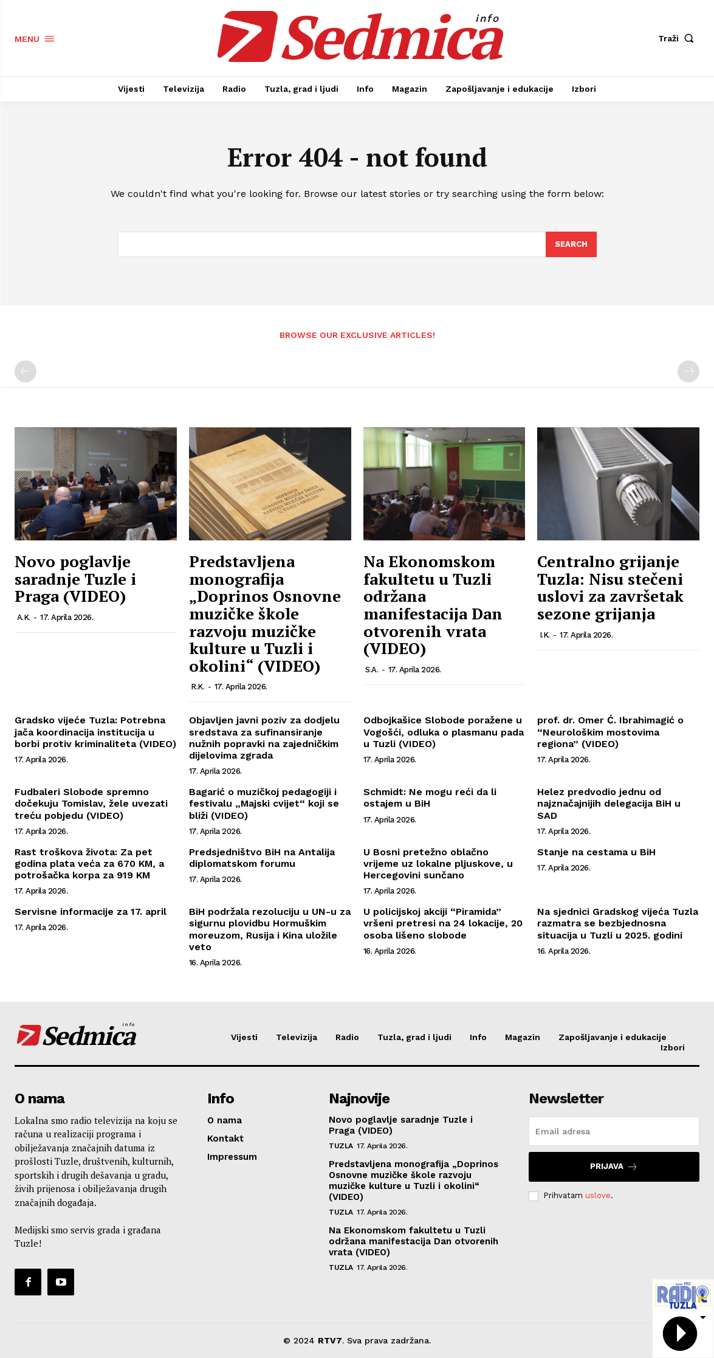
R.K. (197, 686)
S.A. (371, 669)
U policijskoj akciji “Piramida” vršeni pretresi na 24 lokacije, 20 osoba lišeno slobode (443, 923)
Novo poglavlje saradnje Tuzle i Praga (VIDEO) (75, 578)
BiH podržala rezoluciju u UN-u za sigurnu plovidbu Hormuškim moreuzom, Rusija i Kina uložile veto (270, 929)
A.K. (23, 617)
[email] (614, 1131)
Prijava (614, 1167)
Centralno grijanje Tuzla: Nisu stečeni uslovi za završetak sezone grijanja (610, 587)
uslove (598, 1195)
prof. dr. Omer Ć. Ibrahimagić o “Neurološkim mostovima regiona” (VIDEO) (610, 731)
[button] (678, 38)
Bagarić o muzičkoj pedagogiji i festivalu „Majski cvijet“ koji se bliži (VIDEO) (264, 803)
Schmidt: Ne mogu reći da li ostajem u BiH (429, 797)
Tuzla (341, 1146)
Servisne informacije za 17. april (90, 911)
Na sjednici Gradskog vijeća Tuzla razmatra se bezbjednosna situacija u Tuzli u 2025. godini (617, 923)
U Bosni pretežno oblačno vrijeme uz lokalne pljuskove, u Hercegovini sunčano (438, 863)
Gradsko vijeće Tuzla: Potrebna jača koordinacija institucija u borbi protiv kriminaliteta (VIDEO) (95, 731)
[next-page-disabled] (688, 371)
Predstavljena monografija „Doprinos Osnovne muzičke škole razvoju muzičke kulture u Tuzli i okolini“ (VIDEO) (265, 613)
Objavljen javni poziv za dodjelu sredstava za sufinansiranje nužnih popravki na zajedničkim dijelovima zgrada (264, 737)
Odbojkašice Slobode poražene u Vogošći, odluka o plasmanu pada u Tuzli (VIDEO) (443, 731)
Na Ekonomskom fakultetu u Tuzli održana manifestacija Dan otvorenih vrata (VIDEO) (433, 604)
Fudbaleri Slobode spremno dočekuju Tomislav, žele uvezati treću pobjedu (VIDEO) (91, 803)
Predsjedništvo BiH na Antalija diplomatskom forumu (262, 857)
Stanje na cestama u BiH (596, 852)
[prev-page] (25, 371)
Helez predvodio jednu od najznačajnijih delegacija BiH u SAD (609, 803)
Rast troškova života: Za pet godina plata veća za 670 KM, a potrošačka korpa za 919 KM (89, 863)
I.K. (545, 634)
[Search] (571, 244)
